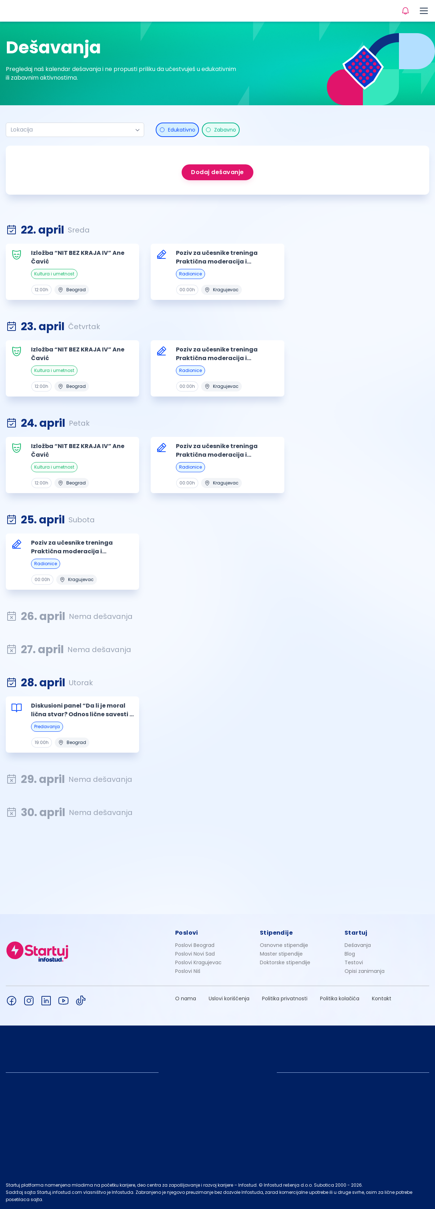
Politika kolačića (339, 998)
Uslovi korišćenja (229, 998)
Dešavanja (358, 945)
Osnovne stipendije (284, 945)
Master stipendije (281, 953)
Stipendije (276, 933)
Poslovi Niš (187, 971)
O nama (185, 998)
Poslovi (186, 933)
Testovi (354, 962)
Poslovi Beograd (194, 945)
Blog (350, 953)
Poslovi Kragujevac (198, 962)
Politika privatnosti (284, 998)
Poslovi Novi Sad (195, 953)
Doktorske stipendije (285, 962)
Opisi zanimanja (365, 971)
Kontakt (381, 998)
